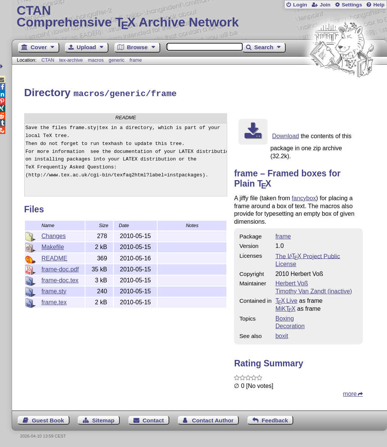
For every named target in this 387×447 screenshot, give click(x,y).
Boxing (285, 317)
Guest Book (48, 419)
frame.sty (54, 290)
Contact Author (213, 419)
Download (285, 135)
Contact (153, 419)
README (54, 257)
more (350, 392)
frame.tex (54, 301)
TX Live (286, 299)
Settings (352, 5)
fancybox (304, 197)
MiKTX (286, 307)
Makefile (53, 246)
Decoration (290, 325)
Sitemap (103, 419)
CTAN (48, 60)
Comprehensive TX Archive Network (199, 17)
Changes (54, 235)
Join (325, 5)
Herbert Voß (292, 282)
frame (136, 60)
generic (117, 60)
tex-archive (71, 60)
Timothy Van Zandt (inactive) (314, 290)
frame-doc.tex (60, 279)
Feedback (275, 419)
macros (96, 60)
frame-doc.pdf (60, 268)
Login (300, 5)
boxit (282, 335)
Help (379, 5)
